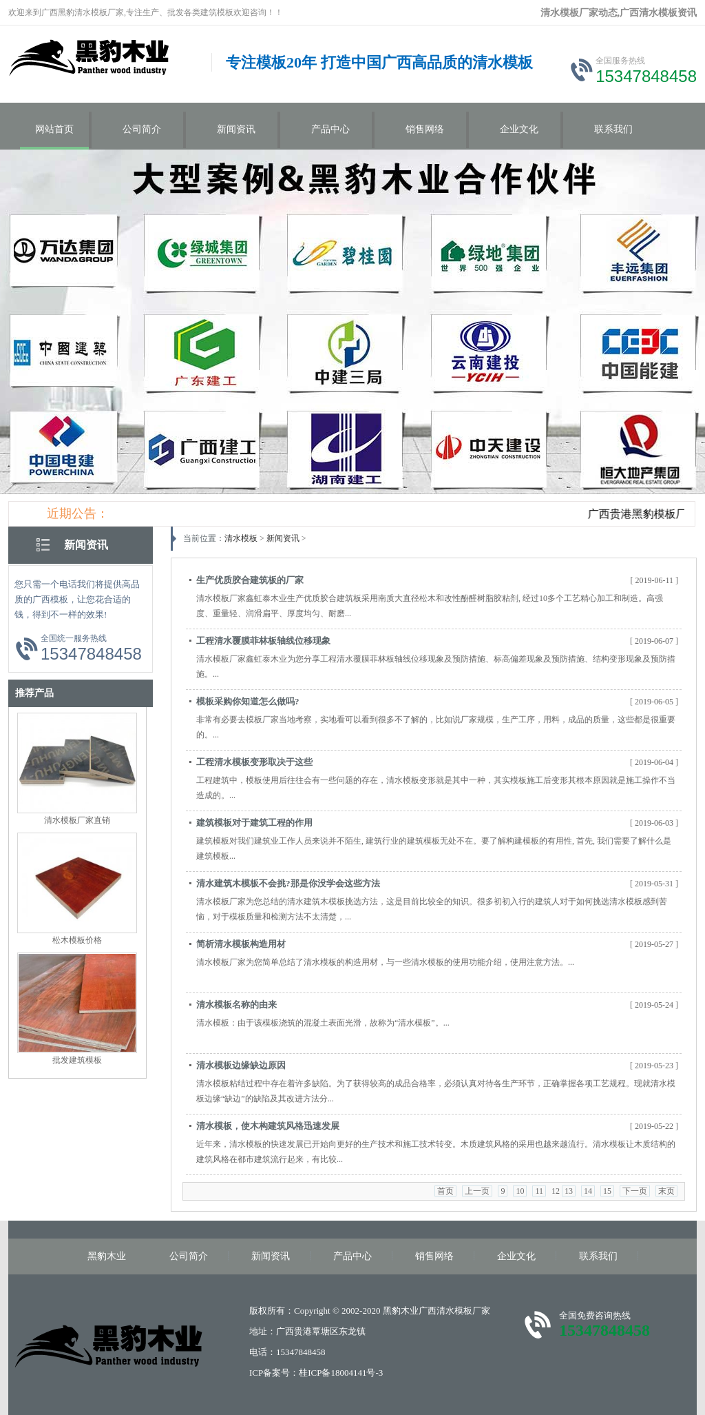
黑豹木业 (106, 1256)
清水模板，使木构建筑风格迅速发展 (267, 1126)
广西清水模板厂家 (454, 1310)
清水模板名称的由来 (236, 1004)
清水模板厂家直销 (77, 820)
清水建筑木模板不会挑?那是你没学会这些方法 (288, 883)
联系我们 (613, 129)
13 (569, 1191)
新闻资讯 (236, 129)
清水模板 (240, 538)
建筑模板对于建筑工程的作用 (254, 822)
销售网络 (425, 129)
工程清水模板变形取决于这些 (254, 762)
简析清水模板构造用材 (241, 944)
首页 (445, 1191)
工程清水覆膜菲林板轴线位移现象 (263, 640)
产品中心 (330, 129)
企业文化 (519, 129)
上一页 (477, 1191)
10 (520, 1191)
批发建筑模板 (77, 1060)
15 (607, 1191)
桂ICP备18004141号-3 (341, 1372)
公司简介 (142, 129)
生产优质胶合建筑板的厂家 (250, 580)
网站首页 (54, 129)
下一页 (634, 1191)
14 (588, 1191)
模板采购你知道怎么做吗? (247, 701)
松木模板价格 (77, 940)
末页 (666, 1191)
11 (539, 1191)
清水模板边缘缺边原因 (241, 1065)
